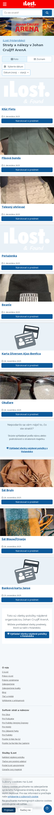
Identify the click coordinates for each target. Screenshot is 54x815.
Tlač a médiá (8, 696)
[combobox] (22, 13)
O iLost (5, 672)
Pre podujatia (8, 718)
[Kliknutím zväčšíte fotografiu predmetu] (27, 141)
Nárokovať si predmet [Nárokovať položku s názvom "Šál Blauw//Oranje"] (27, 550)
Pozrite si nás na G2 (11, 739)
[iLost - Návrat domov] (29, 4)
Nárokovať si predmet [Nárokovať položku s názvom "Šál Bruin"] (27, 501)
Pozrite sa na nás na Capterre (15, 743)
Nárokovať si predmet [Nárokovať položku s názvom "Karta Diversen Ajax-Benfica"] (27, 365)
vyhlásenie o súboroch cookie (23, 796)
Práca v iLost (7, 676)
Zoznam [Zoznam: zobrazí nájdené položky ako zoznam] (39, 59)
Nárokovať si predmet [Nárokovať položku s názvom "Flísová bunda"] (27, 169)
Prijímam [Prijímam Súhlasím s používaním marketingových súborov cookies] (8, 810)
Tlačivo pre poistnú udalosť (14, 761)
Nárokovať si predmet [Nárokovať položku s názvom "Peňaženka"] (27, 267)
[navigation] (48, 809)
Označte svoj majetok (12, 769)
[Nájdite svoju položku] (47, 13)
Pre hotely (6, 726)
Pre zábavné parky (10, 731)
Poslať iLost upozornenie (13, 765)
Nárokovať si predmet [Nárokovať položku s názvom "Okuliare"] (27, 414)
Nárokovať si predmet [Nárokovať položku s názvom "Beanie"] (27, 316)
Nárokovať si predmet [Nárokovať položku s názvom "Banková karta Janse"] (27, 599)
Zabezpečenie (8, 684)
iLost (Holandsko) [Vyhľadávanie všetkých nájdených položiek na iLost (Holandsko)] (14, 40)
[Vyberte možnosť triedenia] (16, 73)
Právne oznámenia (10, 680)
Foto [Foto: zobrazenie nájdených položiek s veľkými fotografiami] (14, 59)
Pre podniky (7, 735)
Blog (4, 692)
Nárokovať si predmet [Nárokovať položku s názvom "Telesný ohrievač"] (27, 218)
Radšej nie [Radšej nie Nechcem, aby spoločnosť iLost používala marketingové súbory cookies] (25, 810)
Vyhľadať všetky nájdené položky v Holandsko (27, 450)
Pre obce (6, 714)
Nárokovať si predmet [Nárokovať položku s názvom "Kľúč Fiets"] (27, 120)
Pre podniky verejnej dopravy (15, 722)
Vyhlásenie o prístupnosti (13, 700)
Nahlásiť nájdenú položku (13, 757)
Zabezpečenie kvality (11, 688)
